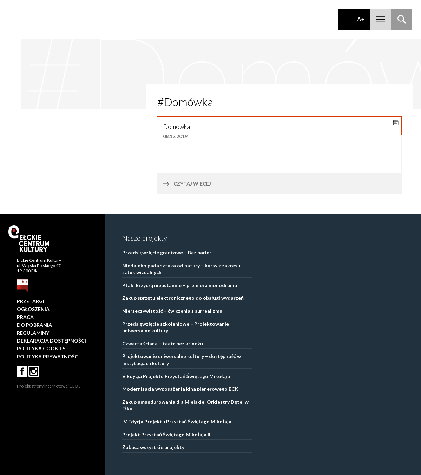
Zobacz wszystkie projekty (153, 447)
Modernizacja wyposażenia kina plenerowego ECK (180, 389)
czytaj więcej (206, 183)
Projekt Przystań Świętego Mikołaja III (167, 434)
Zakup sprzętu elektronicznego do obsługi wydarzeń (183, 298)
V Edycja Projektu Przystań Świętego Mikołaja (176, 376)
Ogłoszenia (33, 309)
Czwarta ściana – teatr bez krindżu (162, 343)
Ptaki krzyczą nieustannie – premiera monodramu (179, 285)
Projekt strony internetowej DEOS (48, 386)
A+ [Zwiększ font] (360, 19)
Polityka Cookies (41, 348)
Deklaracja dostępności (51, 341)
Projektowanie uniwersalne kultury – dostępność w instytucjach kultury (181, 359)
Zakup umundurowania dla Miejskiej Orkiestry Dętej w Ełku (185, 405)
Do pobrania (34, 325)
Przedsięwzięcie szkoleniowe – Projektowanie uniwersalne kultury (175, 327)
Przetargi (30, 301)
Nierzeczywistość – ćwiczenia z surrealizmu (172, 311)
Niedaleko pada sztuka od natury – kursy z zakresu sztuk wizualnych (181, 268)
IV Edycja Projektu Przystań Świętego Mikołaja (176, 421)
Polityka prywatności (48, 356)
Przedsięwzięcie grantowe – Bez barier (166, 252)
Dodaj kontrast (348, 19)
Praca (25, 317)
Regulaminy (33, 333)
